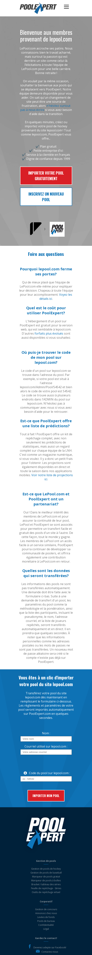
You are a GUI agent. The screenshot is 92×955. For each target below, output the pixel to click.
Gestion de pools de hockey (46, 868)
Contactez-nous (49, 951)
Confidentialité (46, 925)
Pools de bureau (46, 921)
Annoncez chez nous (46, 913)
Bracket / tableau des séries (46, 884)
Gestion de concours (46, 909)
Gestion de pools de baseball (46, 872)
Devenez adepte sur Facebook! (49, 947)
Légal (46, 928)
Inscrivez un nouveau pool (46, 196)
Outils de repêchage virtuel (46, 892)
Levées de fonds (46, 917)
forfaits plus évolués (49, 333)
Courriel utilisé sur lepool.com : (46, 746)
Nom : (46, 733)
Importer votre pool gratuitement (46, 175)
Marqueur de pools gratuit (46, 876)
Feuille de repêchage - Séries (46, 888)
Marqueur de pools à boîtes (46, 880)
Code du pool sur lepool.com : (45, 773)
